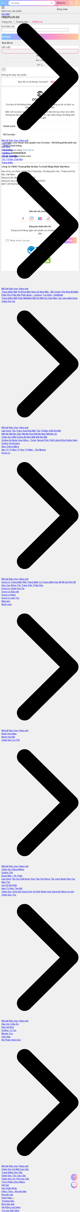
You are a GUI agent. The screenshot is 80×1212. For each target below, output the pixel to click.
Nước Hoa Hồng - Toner (24, 440)
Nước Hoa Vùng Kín (51, 891)
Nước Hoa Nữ (8, 737)
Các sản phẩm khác (68, 298)
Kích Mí (72, 582)
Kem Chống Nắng (10, 446)
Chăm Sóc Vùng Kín (11, 891)
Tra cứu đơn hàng (10, 1210)
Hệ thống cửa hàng (11, 1207)
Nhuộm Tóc (7, 1033)
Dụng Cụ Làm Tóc (10, 598)
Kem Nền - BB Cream (50, 291)
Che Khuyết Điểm (69, 291)
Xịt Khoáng (14, 443)
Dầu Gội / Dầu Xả (10, 1024)
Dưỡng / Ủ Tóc (9, 1030)
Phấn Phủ (6, 295)
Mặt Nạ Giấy (15, 434)
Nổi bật (5, 140)
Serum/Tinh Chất (45, 440)
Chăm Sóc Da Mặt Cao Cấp (15, 1169)
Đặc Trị (5, 449)
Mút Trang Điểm (30, 582)
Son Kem (6, 146)
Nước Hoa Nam (9, 733)
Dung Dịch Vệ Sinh (31, 891)
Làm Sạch (6, 430)
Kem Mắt (31, 437)
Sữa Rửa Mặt (29, 430)
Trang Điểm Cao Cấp (12, 1172)
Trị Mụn (13, 449)
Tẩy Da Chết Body (21, 879)
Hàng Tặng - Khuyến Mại (14, 1191)
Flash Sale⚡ (8, 1197)
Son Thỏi (6, 143)
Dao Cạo (6, 585)
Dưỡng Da (7, 440)
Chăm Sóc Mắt (9, 437)
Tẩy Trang (17, 430)
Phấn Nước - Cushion (31, 295)
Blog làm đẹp (8, 1204)
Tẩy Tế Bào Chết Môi (12, 159)
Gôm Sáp (6, 1036)
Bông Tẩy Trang (19, 585)
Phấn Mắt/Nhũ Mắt (27, 298)
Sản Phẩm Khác (9, 1188)
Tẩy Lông (55, 879)
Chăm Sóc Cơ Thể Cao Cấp (15, 1178)
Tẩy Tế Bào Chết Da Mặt (48, 430)
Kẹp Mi (57, 582)
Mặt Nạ (5, 434)
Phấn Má (16, 295)
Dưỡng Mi (21, 437)
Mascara (6, 601)
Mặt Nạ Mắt (41, 437)
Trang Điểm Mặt (9, 291)
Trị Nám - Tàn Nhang (35, 449)
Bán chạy (13, 140)
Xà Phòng (45, 879)
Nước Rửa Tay (68, 879)
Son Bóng (6, 153)
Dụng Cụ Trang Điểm (12, 582)
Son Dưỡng (7, 150)
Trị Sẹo (20, 449)
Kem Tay (6, 882)
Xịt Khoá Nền (24, 291)
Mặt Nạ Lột (51, 434)
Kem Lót (35, 291)
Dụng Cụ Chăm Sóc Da (13, 588)
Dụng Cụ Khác (9, 594)
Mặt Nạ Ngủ (40, 434)
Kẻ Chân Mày (50, 298)
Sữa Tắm (35, 879)
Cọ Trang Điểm (46, 582)
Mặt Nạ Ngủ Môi (9, 156)
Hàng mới (23, 140)
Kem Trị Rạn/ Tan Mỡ (12, 888)
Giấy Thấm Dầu (35, 585)
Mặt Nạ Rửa (27, 434)
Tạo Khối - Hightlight (53, 295)
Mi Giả (65, 582)
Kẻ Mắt (40, 298)
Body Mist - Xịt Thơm (12, 875)
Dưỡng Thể (7, 872)
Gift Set (5, 1185)
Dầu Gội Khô (8, 1027)
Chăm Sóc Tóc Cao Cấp (14, 1175)
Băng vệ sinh (67, 891)
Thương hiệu (8, 1201)
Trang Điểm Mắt (9, 298)
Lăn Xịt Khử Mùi (9, 885)
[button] (51, 3)
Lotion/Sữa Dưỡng (63, 440)
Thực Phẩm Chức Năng (13, 1182)
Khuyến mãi (7, 1194)
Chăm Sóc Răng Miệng (13, 869)
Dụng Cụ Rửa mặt (10, 591)
